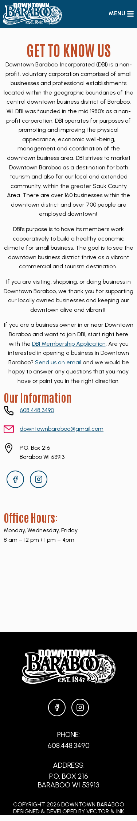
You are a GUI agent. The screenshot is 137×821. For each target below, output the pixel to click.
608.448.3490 (37, 410)
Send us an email (58, 362)
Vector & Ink (105, 811)
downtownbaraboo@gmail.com (61, 428)
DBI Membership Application (69, 343)
